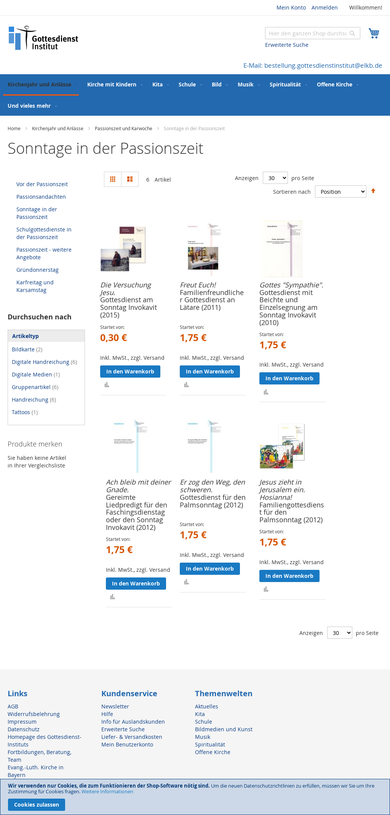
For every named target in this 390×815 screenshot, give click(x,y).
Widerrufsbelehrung (34, 714)
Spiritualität (210, 744)
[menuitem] (41, 85)
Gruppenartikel (35, 387)
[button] (106, 384)
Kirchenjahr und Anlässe (58, 128)
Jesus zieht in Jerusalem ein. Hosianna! (282, 489)
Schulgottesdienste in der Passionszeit (44, 233)
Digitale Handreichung (44, 361)
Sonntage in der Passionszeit (36, 213)
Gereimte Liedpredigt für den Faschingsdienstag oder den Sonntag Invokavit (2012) (136, 512)
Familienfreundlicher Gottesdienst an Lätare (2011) (212, 300)
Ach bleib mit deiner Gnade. (138, 485)
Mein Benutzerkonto (127, 744)
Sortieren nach (292, 191)
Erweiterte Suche (286, 44)
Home (15, 128)
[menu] (195, 95)
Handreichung (34, 399)
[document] (195, 797)
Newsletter (115, 706)
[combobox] (312, 33)
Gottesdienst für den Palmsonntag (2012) (213, 501)
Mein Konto (291, 7)
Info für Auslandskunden (133, 721)
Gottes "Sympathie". (291, 284)
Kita (200, 714)
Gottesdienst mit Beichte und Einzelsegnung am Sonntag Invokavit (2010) (288, 307)
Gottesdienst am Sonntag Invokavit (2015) (128, 307)
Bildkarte (27, 349)
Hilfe (107, 714)
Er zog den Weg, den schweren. (212, 485)
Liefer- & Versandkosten (131, 736)
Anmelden (325, 7)
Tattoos (25, 412)
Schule (203, 721)
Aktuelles (206, 706)
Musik (202, 736)
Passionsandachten (41, 196)
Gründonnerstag (37, 269)
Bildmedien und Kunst (224, 729)
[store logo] (44, 38)
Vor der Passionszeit (42, 184)
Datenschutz (24, 729)
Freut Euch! (198, 284)
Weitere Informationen (107, 791)
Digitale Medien (36, 374)
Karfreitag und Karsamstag (35, 286)
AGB (13, 706)
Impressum (22, 721)
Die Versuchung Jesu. (125, 288)
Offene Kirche (212, 752)
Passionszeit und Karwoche (124, 128)
